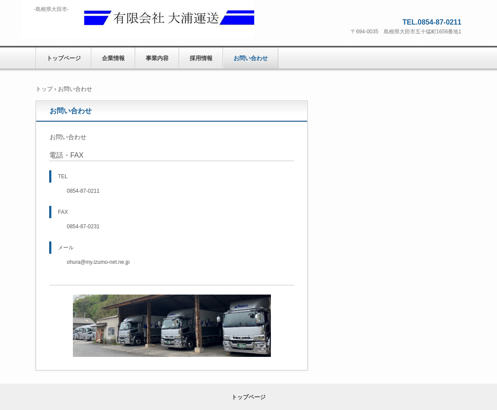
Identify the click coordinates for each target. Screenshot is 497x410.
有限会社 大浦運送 (137, 19)
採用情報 (201, 58)
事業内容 (157, 58)
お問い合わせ (251, 58)
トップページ (64, 58)
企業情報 (113, 58)
